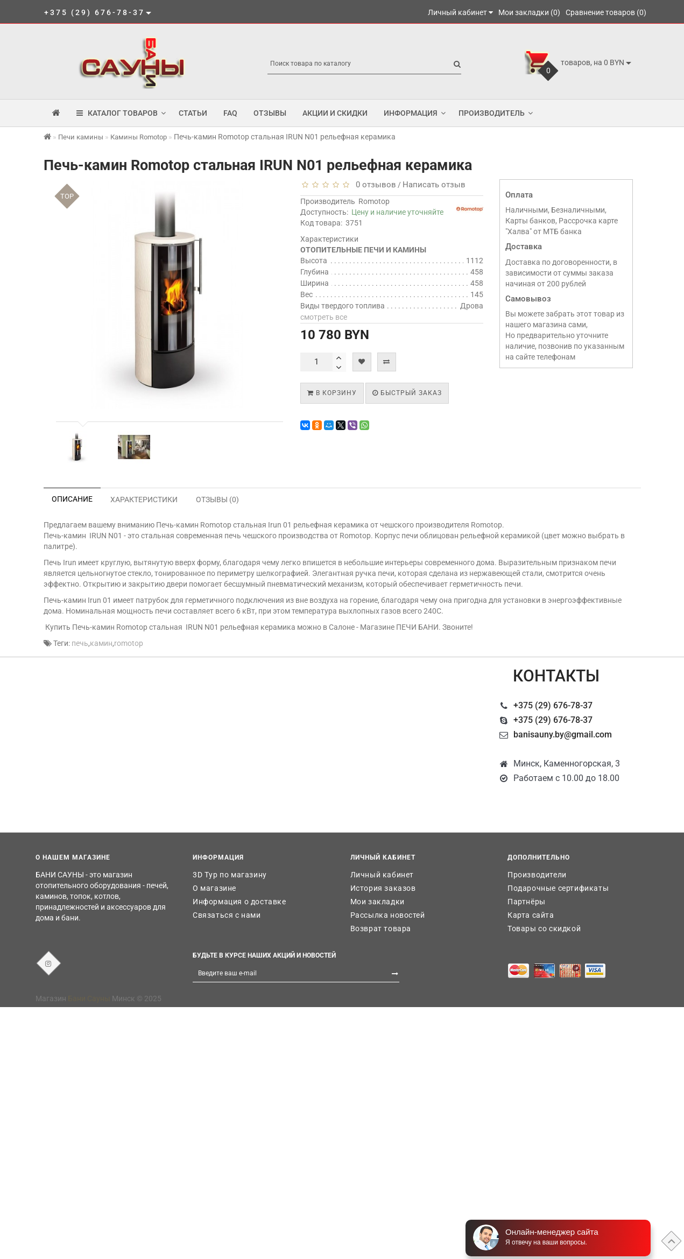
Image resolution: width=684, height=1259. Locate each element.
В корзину (332, 393)
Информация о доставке (239, 901)
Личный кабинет (382, 874)
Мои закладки (377, 901)
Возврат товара (380, 928)
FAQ (230, 113)
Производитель (496, 113)
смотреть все (323, 317)
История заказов (383, 888)
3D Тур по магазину (230, 874)
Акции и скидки (335, 113)
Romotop (374, 201)
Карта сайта (530, 915)
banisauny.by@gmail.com (562, 734)
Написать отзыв (434, 184)
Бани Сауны (89, 998)
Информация (415, 113)
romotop (128, 643)
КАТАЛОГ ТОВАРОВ (121, 113)
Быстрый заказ (407, 393)
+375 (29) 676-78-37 (553, 705)
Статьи (193, 113)
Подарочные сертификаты (558, 888)
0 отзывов (373, 184)
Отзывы (269, 113)
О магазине (214, 888)
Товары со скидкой (544, 928)
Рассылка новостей (387, 915)
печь (80, 643)
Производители (537, 874)
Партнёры (526, 901)
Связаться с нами (227, 915)
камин (101, 643)
